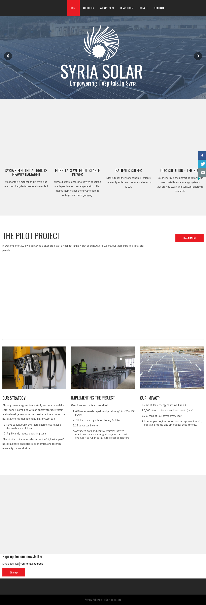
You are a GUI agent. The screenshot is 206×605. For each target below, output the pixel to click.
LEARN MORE (189, 238)
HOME (73, 8)
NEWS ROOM (126, 8)
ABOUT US (88, 8)
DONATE (143, 8)
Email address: (10, 564)
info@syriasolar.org (111, 600)
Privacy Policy (91, 600)
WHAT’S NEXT (107, 8)
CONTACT (159, 8)
